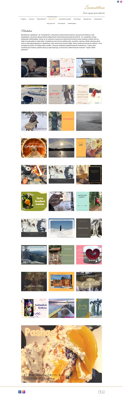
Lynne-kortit (51, 19)
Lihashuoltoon (98, 19)
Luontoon (31, 19)
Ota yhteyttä (61, 23)
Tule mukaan (77, 19)
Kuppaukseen (87, 19)
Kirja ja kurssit (51, 23)
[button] (118, 2)
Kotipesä (23, 19)
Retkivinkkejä (41, 19)
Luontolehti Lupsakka (65, 19)
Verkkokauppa (72, 23)
